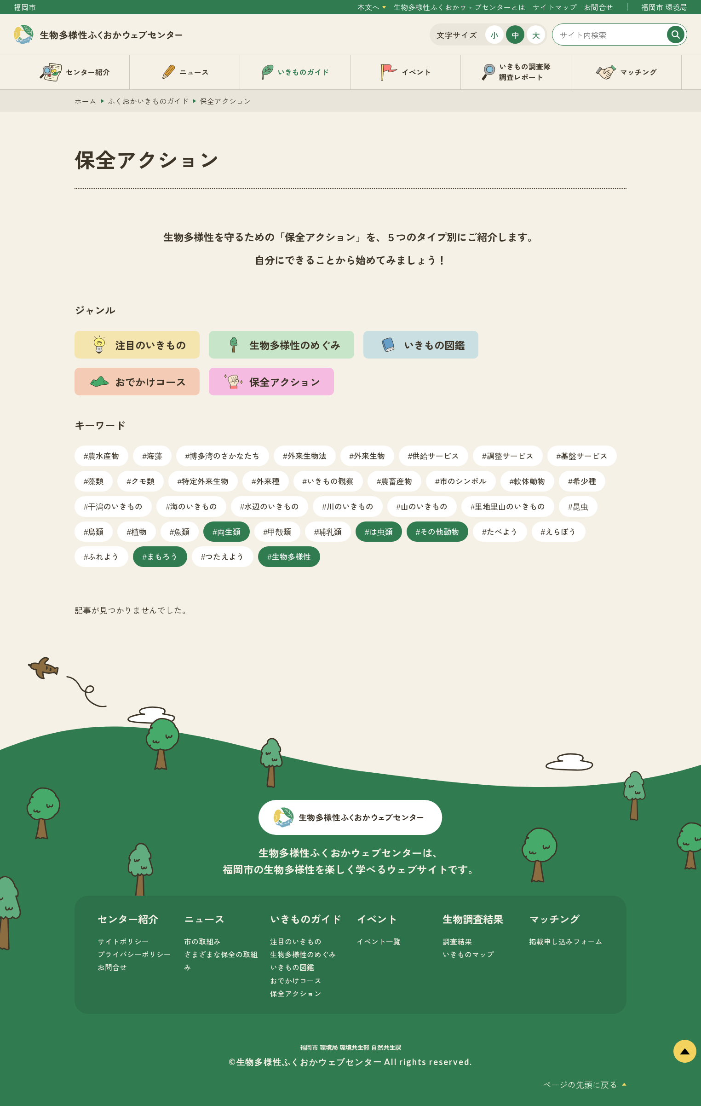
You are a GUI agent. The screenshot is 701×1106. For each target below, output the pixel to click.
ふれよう (103, 556)
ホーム (86, 101)
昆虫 (580, 506)
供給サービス (435, 455)
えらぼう (560, 531)
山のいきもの (424, 506)
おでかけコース (296, 980)
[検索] (675, 34)
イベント (376, 918)
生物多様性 (291, 556)
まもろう (162, 556)
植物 (139, 531)
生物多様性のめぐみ (303, 954)
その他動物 (439, 531)
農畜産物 (396, 480)
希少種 (584, 480)
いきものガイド (305, 918)
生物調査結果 (472, 918)
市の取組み (202, 941)
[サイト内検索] (619, 34)
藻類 (95, 480)
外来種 (268, 480)
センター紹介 (128, 918)
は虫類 (381, 531)
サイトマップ (555, 7)
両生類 (229, 531)
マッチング (554, 918)
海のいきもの (193, 506)
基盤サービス (584, 455)
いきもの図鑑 (292, 967)
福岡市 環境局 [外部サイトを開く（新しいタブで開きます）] (664, 7)
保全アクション (296, 993)
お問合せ (598, 7)
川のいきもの (350, 506)
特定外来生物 (205, 480)
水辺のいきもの (271, 506)
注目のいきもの (296, 941)
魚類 (182, 531)
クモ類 (143, 480)
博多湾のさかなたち (225, 455)
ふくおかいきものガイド (148, 101)
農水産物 (103, 455)
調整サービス (510, 455)
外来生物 (369, 455)
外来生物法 (307, 455)
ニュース (204, 918)
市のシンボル (463, 480)
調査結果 (457, 941)
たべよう (502, 531)
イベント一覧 (378, 941)
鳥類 (95, 531)
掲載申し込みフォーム (566, 941)
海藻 (154, 455)
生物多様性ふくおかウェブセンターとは (459, 7)
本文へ (368, 7)
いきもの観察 (330, 480)
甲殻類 (279, 531)
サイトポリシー (123, 941)
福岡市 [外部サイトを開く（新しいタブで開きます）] (25, 7)
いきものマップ (468, 954)
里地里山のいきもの (510, 506)
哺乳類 (330, 531)
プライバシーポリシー (134, 954)
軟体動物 (529, 480)
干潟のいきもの (115, 506)
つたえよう (224, 556)
